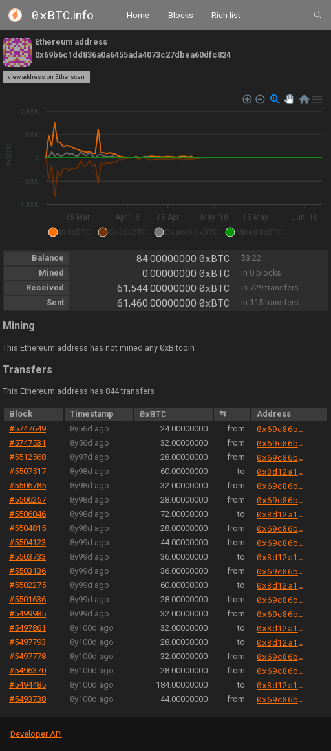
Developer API (36, 734)
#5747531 (27, 443)
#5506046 (27, 514)
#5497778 (27, 656)
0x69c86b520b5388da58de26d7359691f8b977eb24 (281, 429)
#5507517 (27, 471)
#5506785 (27, 485)
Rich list (225, 14)
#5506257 (27, 500)
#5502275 (27, 585)
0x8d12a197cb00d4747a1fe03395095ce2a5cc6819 (281, 471)
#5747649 (27, 428)
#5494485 (27, 685)
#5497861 (27, 628)
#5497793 (27, 642)
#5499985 (27, 613)
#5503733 (27, 556)
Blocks (180, 14)
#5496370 (27, 670)
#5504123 (27, 542)
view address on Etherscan (46, 76)
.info (63, 15)
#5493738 (27, 699)
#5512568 (27, 457)
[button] (69, 232)
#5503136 (27, 571)
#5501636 (27, 599)
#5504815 (27, 528)
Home (138, 14)
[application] (165, 166)
